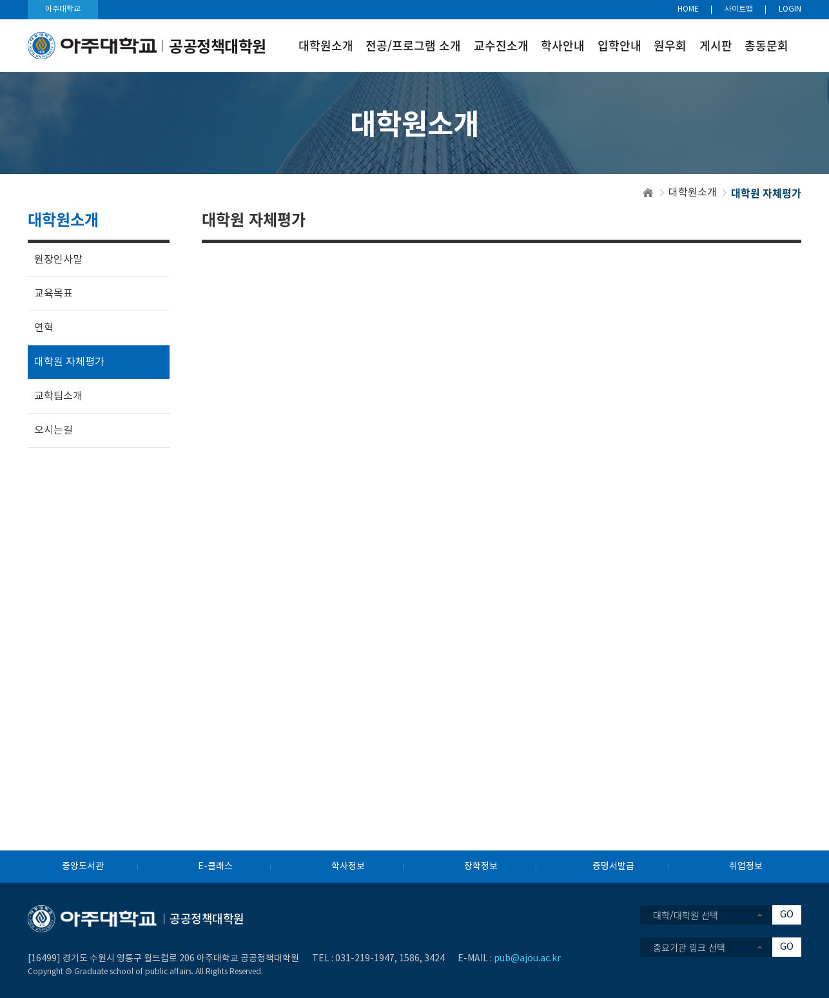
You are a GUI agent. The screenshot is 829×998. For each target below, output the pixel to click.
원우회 (670, 45)
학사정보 (348, 866)
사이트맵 (739, 9)
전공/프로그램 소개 (413, 45)
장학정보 (481, 866)
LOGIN (790, 9)
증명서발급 (613, 866)
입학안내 (619, 45)
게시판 (715, 45)
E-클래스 (215, 866)
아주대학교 (63, 9)
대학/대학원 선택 (685, 914)
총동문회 (766, 45)
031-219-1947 (365, 959)
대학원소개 (325, 45)
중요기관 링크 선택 (689, 947)
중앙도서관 (83, 866)
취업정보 (746, 866)
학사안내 (563, 45)
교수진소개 (501, 45)
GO (787, 914)
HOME (688, 9)
